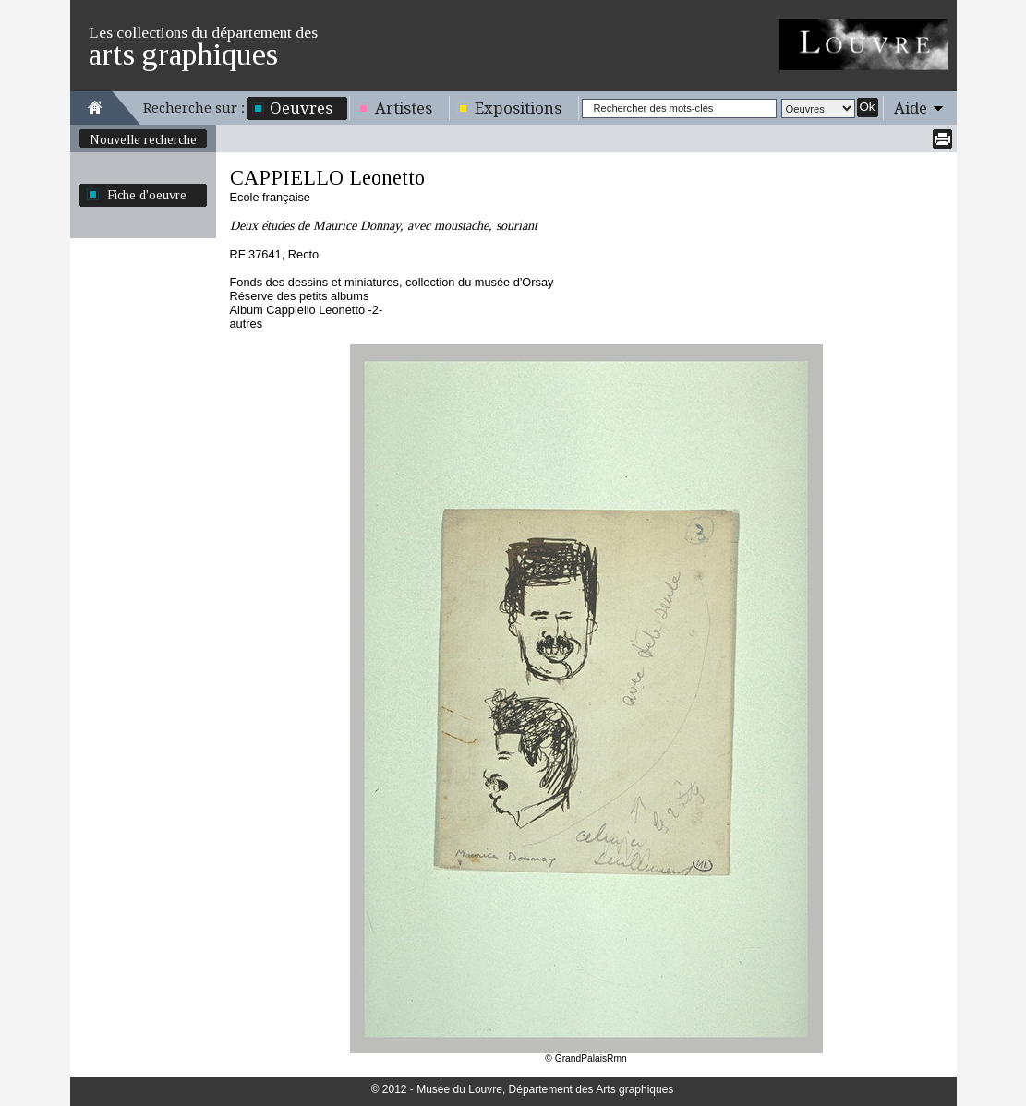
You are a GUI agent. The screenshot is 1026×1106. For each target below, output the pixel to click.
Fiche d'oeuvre (147, 194)
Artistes (403, 108)
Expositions (518, 108)
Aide (910, 108)
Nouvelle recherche (143, 139)
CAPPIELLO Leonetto (327, 177)
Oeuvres (301, 108)
